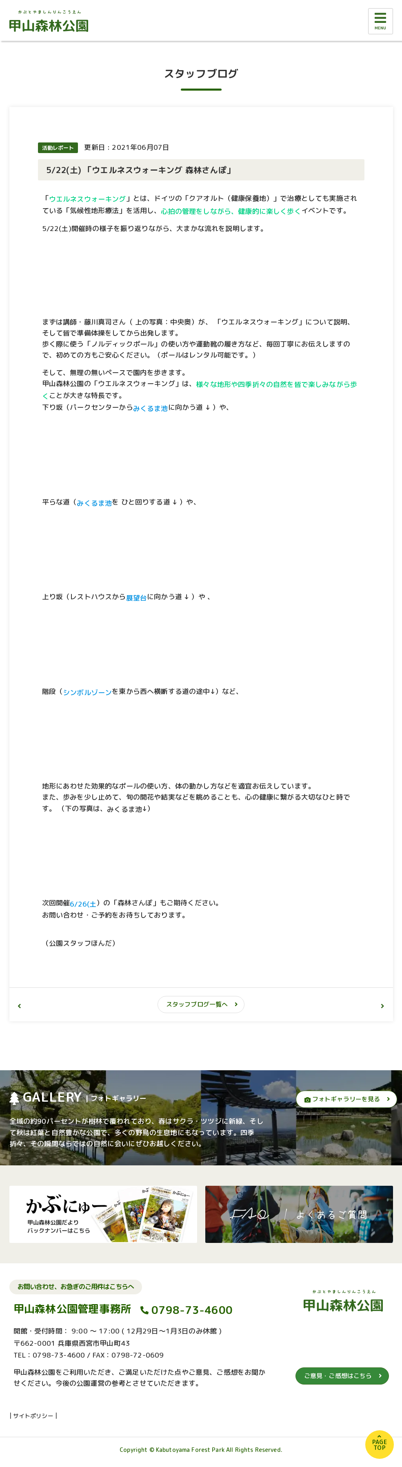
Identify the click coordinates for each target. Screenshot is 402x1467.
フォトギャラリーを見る (342, 1099)
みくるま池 (124, 809)
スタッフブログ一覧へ (197, 1004)
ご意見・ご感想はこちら (338, 1375)
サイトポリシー (33, 1416)
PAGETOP (379, 1444)
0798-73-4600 (192, 1310)
